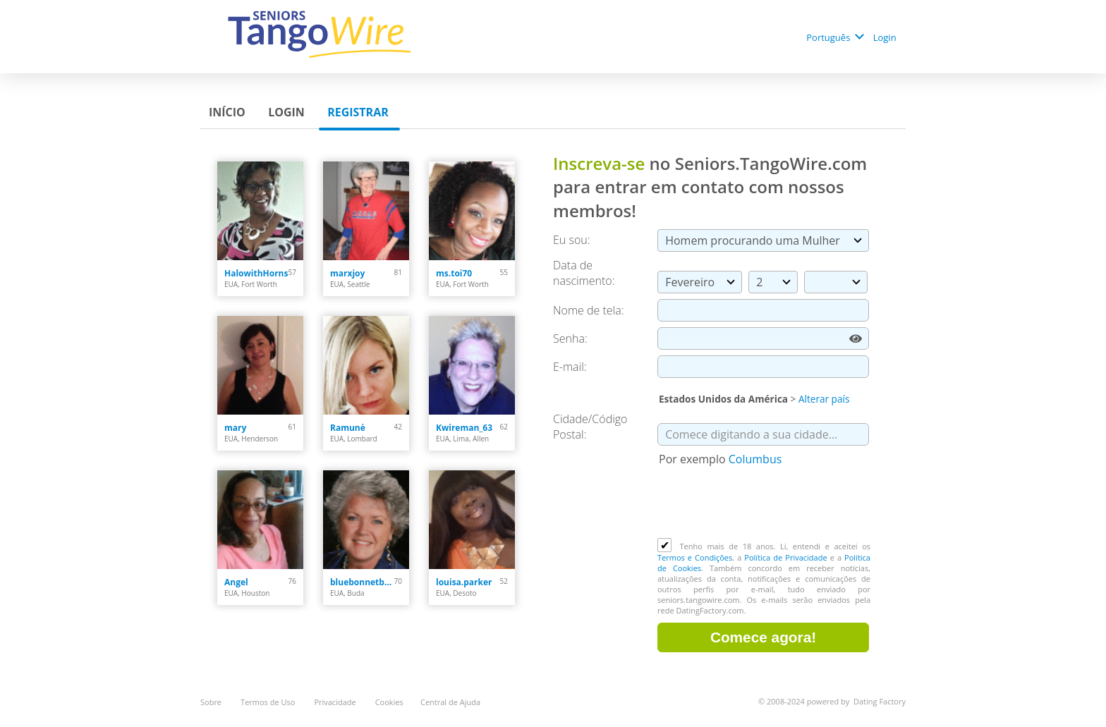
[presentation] (764, 503)
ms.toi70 (454, 273)
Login (886, 37)
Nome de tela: (590, 310)
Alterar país (823, 398)
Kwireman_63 (464, 428)
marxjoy (347, 273)
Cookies (389, 702)
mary (235, 428)
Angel (236, 582)
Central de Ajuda (450, 702)
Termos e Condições (694, 557)
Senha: (571, 338)
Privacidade (336, 702)
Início (228, 112)
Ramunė (347, 428)
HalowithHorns (256, 273)
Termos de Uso (269, 702)
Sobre (212, 702)
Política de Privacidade (785, 557)
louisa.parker (464, 582)
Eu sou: (571, 240)
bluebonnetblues (362, 582)
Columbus (755, 459)
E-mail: (570, 366)
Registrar (359, 112)
